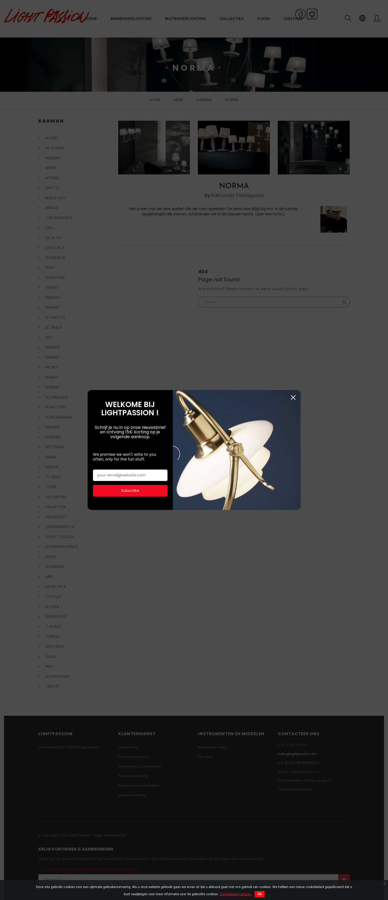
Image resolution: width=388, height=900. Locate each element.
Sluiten (293, 370)
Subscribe (130, 464)
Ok (260, 894)
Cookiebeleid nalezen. (235, 894)
